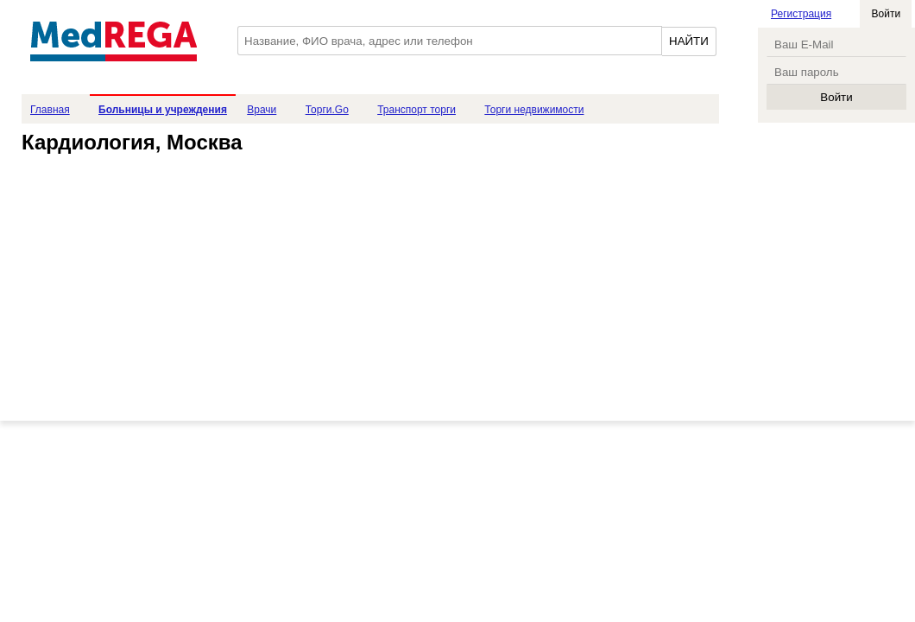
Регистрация (801, 14)
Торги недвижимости (534, 110)
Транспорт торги (416, 110)
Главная (50, 110)
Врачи (261, 110)
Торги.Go (327, 110)
